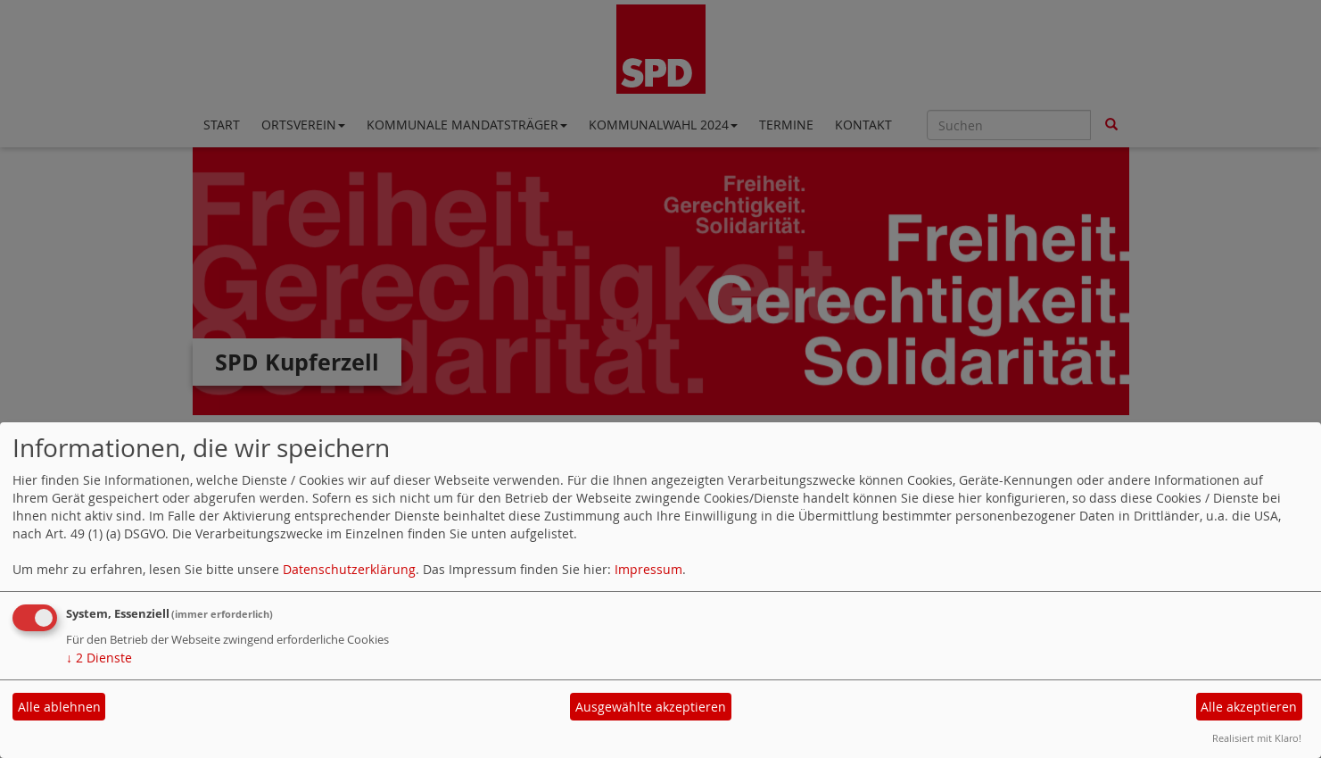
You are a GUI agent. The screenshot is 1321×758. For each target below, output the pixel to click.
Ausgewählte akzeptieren (650, 706)
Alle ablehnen (59, 706)
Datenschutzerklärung (349, 569)
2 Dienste (99, 657)
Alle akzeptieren (1249, 706)
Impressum (648, 569)
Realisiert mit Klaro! (1256, 738)
